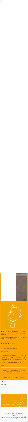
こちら (23, 377)
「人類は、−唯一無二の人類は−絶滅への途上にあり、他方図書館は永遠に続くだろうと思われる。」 (13, 371)
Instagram (3, 384)
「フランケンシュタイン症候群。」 (10, 348)
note (2, 381)
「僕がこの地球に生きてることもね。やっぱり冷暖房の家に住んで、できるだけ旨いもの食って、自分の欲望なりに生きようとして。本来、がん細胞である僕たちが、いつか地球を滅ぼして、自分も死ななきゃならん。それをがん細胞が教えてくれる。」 (14, 359)
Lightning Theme (17, 417)
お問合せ (3, 387)
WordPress (9, 417)
